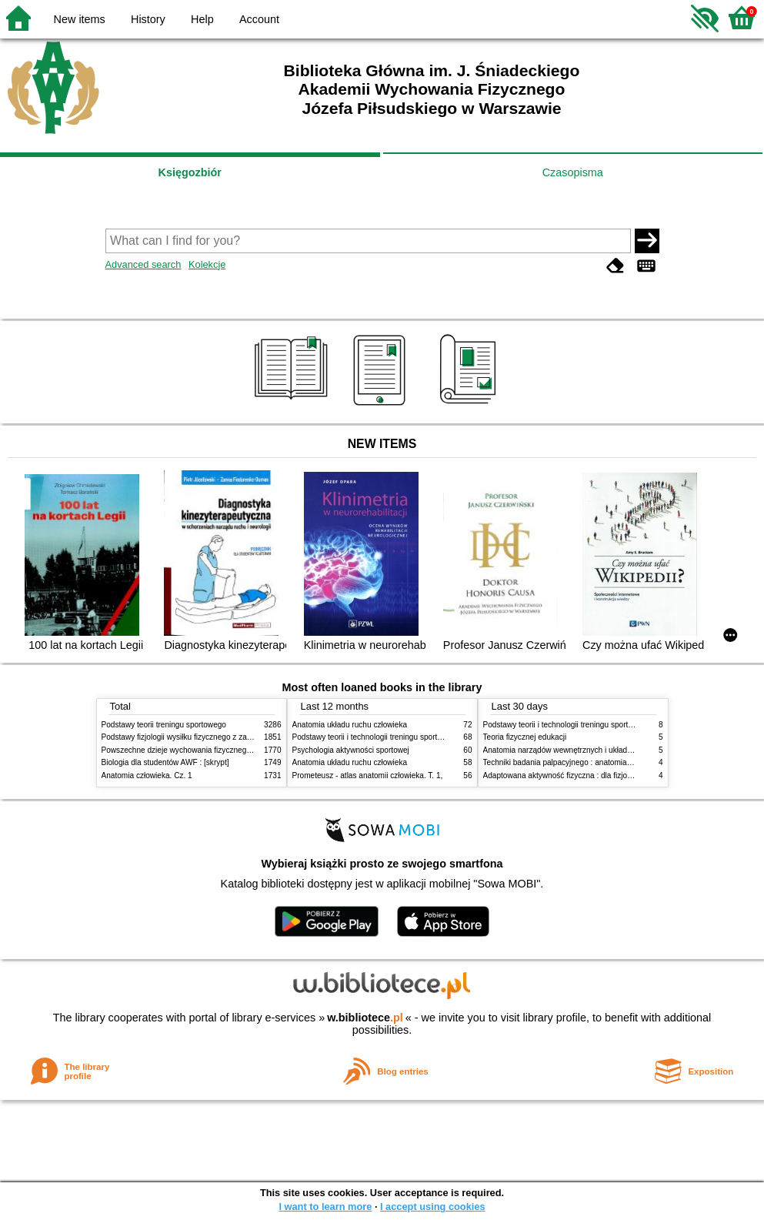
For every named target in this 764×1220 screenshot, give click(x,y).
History (148, 19)
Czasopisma (572, 172)
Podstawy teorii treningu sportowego (164, 724)
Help (202, 19)
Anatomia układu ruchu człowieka (350, 724)
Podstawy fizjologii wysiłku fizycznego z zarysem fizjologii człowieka (218, 737)
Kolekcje (206, 264)
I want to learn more (325, 1206)
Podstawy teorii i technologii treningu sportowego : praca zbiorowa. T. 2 (414, 737)
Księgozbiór (190, 172)
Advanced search (143, 264)
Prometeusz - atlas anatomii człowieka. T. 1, (367, 775)
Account (259, 19)
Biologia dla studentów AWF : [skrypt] (165, 762)
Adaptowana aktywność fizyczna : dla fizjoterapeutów (574, 775)
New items (79, 19)
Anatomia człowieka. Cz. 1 (147, 775)
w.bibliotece (365, 1017)
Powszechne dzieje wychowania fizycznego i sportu (190, 750)
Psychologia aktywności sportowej (350, 750)
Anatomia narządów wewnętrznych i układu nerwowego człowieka (596, 750)
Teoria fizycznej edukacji (525, 737)
